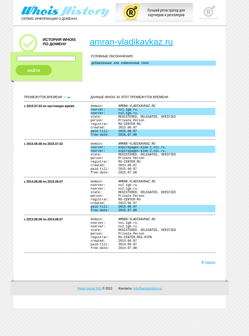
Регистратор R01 (89, 316)
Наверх (208, 290)
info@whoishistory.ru (148, 316)
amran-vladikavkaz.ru (131, 41)
